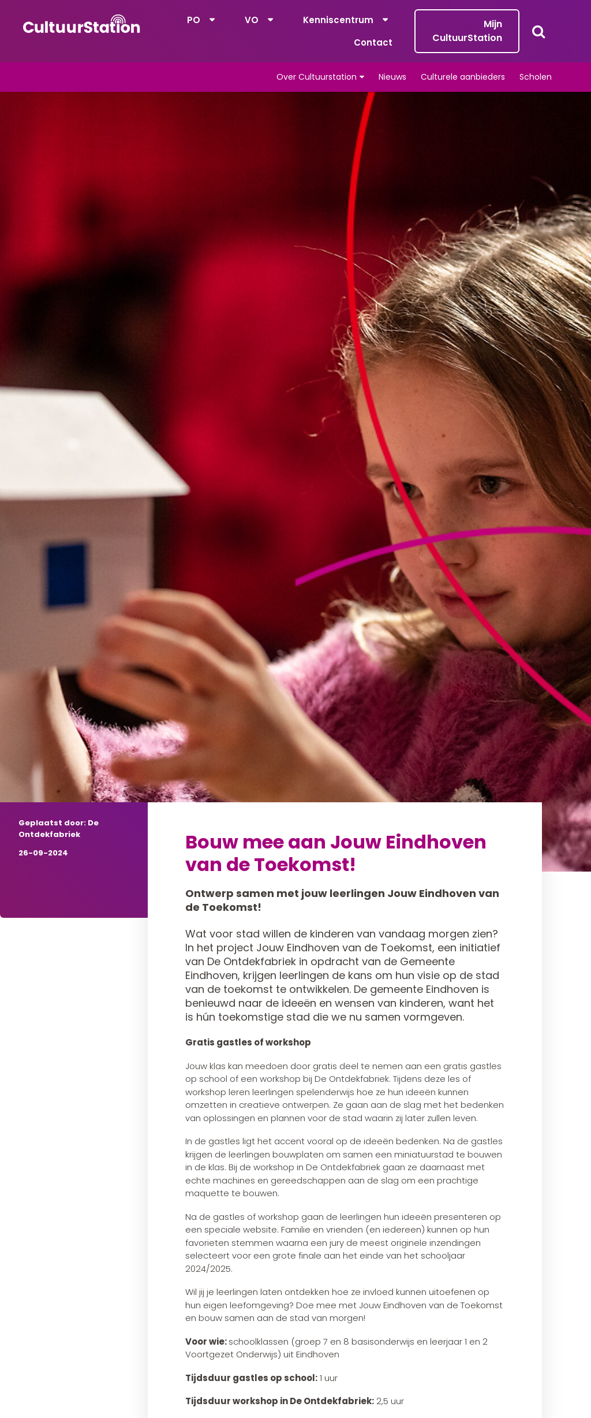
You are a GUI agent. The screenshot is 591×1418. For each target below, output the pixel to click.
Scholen (535, 77)
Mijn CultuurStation (467, 30)
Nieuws (392, 77)
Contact (373, 42)
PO (193, 20)
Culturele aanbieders (463, 77)
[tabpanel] (295, 482)
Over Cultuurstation (316, 77)
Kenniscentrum (338, 20)
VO (252, 20)
